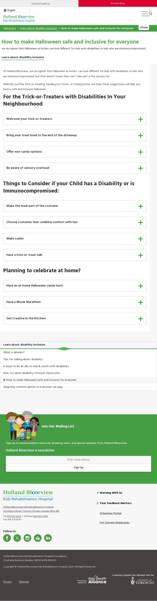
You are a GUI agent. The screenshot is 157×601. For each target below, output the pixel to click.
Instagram (27, 538)
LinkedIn (48, 538)
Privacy (7, 581)
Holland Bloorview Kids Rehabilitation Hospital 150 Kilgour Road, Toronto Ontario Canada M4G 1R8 (31, 509)
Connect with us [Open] (41, 4)
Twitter (17, 538)
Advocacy (10, 28)
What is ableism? (13, 352)
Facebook (7, 538)
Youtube (38, 538)
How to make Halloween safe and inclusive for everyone (41, 380)
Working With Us (111, 492)
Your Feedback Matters (115, 503)
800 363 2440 (40, 516)
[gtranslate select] (17, 10)
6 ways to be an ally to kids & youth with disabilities (36, 366)
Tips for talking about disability (23, 359)
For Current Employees (115, 522)
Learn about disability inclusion (38, 28)
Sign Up (78, 468)
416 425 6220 (14, 516)
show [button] (144, 27)
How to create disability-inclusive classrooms (31, 373)
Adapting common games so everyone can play (33, 387)
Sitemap (24, 581)
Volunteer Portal (110, 513)
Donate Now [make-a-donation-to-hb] (118, 3)
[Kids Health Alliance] (91, 579)
